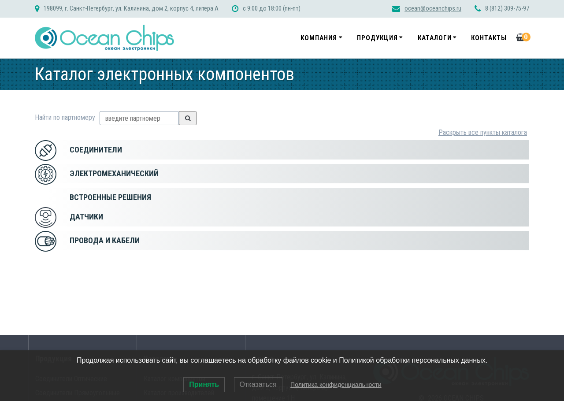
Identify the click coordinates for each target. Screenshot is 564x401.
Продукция (377, 38)
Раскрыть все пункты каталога (482, 132)
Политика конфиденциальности (336, 384)
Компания (319, 38)
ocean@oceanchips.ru (432, 8)
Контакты (489, 38)
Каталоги (435, 38)
